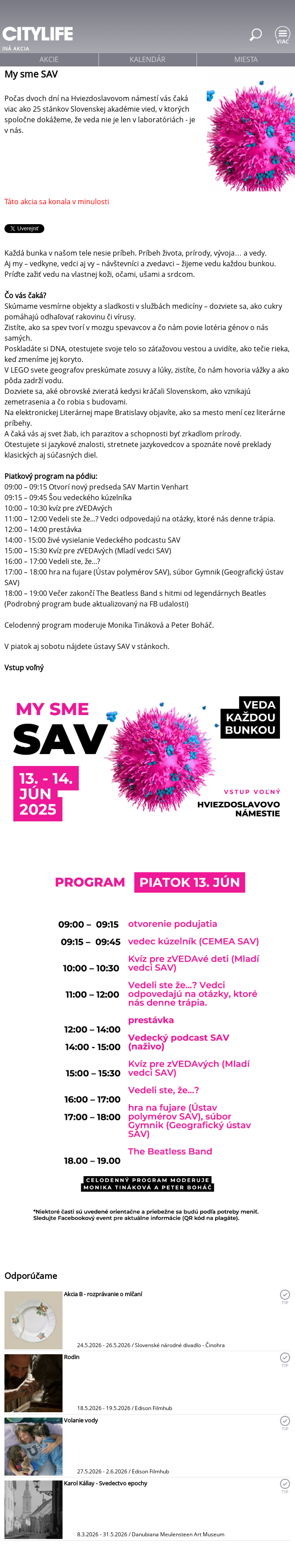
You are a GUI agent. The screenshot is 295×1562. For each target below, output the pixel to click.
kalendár (147, 59)
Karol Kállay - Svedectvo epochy (105, 1483)
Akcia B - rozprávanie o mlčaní (103, 1294)
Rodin (71, 1357)
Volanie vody (81, 1420)
